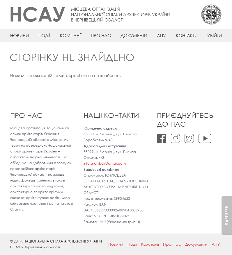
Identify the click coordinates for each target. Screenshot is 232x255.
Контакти (187, 35)
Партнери (226, 215)
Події (44, 35)
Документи (134, 35)
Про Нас (101, 35)
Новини (19, 35)
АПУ (161, 35)
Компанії (70, 35)
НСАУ (37, 14)
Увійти (214, 35)
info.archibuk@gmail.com (105, 163)
